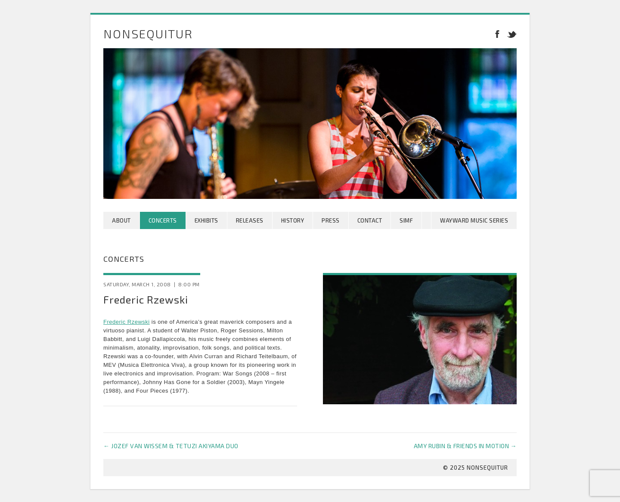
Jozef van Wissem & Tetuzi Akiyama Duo (171, 445)
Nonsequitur (148, 33)
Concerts (163, 220)
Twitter (510, 34)
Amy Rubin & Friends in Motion (465, 445)
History (292, 220)
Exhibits (206, 220)
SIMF (406, 220)
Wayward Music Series (474, 220)
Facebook (497, 34)
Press (331, 220)
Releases (250, 220)
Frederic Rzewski (126, 322)
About (121, 220)
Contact (369, 220)
